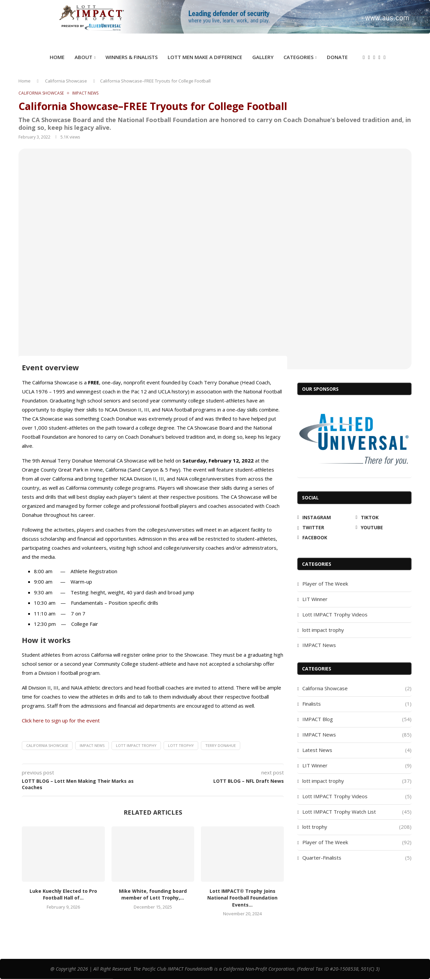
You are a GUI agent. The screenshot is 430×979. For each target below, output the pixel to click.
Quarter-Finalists (357, 857)
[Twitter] (374, 57)
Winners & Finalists (131, 57)
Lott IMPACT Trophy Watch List (357, 811)
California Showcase (66, 81)
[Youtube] (379, 57)
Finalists (357, 703)
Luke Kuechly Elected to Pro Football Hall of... (63, 894)
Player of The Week (325, 583)
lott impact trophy (323, 630)
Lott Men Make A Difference (205, 57)
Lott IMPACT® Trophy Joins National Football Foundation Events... (242, 898)
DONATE (337, 57)
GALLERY (262, 57)
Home (57, 57)
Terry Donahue (220, 745)
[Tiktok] (369, 57)
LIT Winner (315, 599)
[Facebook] (384, 57)
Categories (298, 57)
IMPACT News (92, 745)
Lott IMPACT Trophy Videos (335, 614)
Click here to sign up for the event (61, 720)
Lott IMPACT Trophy (136, 745)
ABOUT (83, 57)
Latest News (357, 750)
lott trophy (181, 745)
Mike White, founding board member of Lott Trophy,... (153, 894)
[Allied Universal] (354, 439)
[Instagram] (363, 57)
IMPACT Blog (357, 719)
